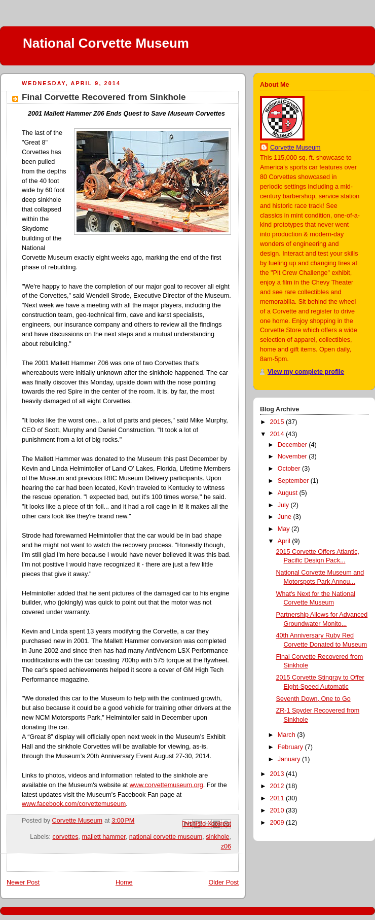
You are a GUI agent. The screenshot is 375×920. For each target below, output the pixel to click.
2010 (278, 810)
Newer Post (23, 882)
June (285, 516)
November (293, 456)
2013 (278, 773)
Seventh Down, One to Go (313, 698)
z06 (226, 846)
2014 (278, 434)
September (294, 480)
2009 (278, 822)
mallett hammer (104, 836)
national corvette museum (165, 836)
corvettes (65, 836)
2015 (278, 422)
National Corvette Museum (106, 43)
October (290, 468)
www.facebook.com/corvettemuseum (74, 803)
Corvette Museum (295, 147)
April (285, 541)
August (288, 493)
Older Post (223, 882)
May (284, 529)
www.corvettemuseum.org (166, 785)
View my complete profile (306, 371)
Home (124, 882)
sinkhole (217, 836)
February (291, 747)
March (287, 734)
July (284, 505)
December (293, 444)
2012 (278, 786)
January (290, 759)
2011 (278, 798)
